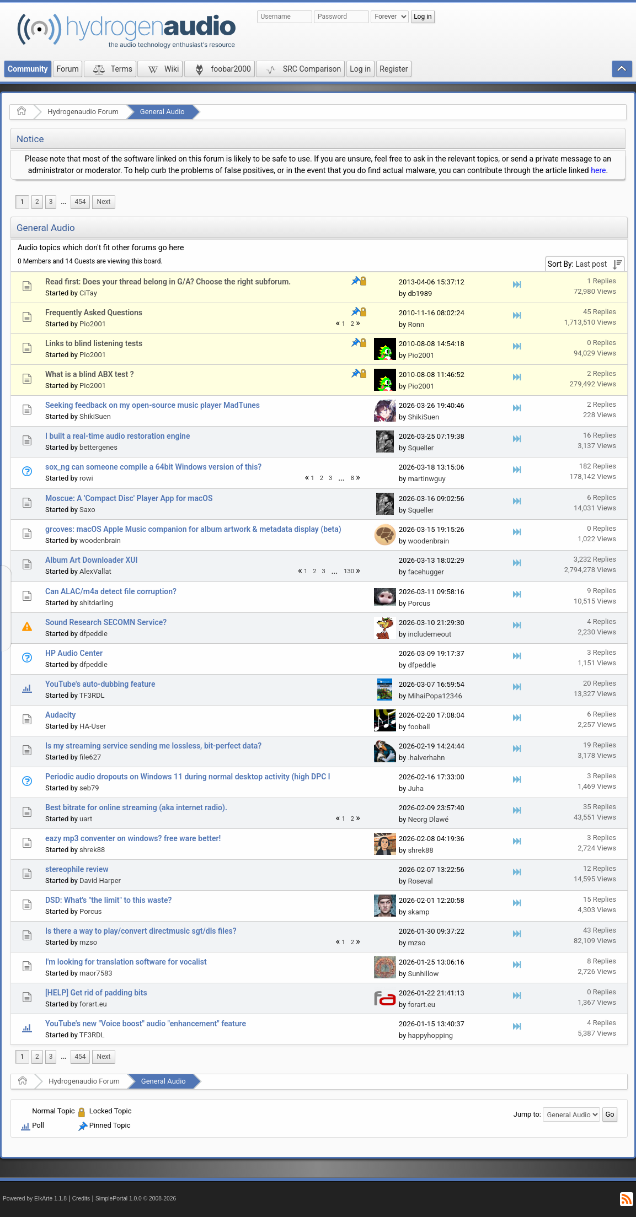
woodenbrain (100, 540)
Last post (591, 264)
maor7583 (96, 973)
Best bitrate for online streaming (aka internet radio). (136, 807)
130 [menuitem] (349, 571)
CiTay (88, 293)
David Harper (100, 880)
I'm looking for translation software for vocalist (126, 961)
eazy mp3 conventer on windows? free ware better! (133, 838)
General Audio (162, 111)
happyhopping (430, 1035)
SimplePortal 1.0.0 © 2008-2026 (135, 1199)
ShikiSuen (95, 416)
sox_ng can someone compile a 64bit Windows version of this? (153, 466)
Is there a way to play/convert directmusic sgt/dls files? (141, 931)
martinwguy (426, 479)
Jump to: (527, 1114)
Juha (416, 788)
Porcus (419, 603)
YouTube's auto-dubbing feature (100, 684)
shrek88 (92, 850)
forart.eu (93, 1004)
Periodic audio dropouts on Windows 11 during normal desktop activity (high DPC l (187, 776)
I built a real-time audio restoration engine (117, 436)
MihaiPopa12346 (435, 696)
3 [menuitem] (51, 202)
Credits (81, 1199)
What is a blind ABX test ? (89, 374)
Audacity (60, 714)
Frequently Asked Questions (93, 312)
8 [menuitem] (352, 478)
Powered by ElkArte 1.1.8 (35, 1199)
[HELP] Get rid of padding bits (96, 992)
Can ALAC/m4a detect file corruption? (111, 591)
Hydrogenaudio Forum (83, 111)
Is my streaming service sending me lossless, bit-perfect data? (153, 745)
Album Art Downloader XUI (91, 560)
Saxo (87, 509)
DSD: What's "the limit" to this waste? (108, 900)
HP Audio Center (74, 653)
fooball (419, 727)
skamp (418, 912)
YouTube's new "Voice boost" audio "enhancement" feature (145, 1023)
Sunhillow (423, 974)
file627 (90, 757)
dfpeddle (93, 633)
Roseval (420, 881)
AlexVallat (95, 571)
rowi (86, 478)
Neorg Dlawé (428, 819)
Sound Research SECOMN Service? (106, 622)
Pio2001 (92, 324)
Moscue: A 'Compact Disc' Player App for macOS (128, 498)
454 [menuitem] (79, 202)
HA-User (92, 726)
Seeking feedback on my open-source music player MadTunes (152, 405)
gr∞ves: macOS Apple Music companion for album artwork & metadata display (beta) (193, 529)
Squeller (421, 448)
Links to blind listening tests (93, 343)
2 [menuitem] (37, 202)
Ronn (416, 324)
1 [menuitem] (22, 202)
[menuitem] (63, 202)
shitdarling (96, 603)
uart (85, 819)
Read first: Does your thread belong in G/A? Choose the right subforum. (168, 281)
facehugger (426, 572)
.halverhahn (426, 757)
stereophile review (77, 869)
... (63, 202)
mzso (88, 942)
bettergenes (98, 447)
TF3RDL (92, 695)
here (598, 170)
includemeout (429, 634)
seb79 (89, 788)
